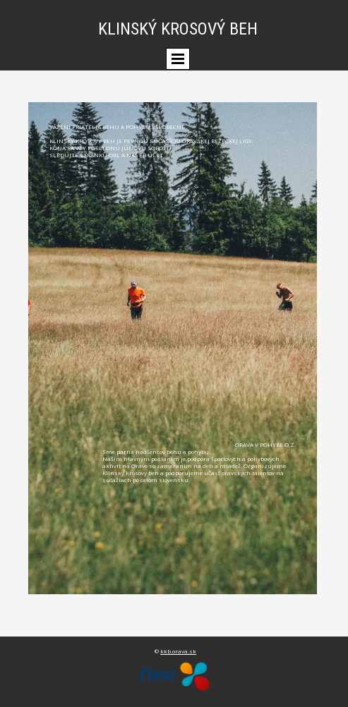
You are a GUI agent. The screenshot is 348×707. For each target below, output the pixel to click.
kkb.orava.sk (178, 651)
